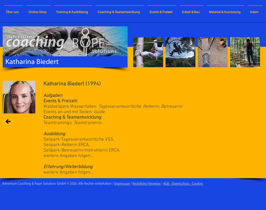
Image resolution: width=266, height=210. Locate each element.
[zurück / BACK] (8, 121)
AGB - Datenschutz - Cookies (183, 183)
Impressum (122, 183)
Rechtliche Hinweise (146, 183)
